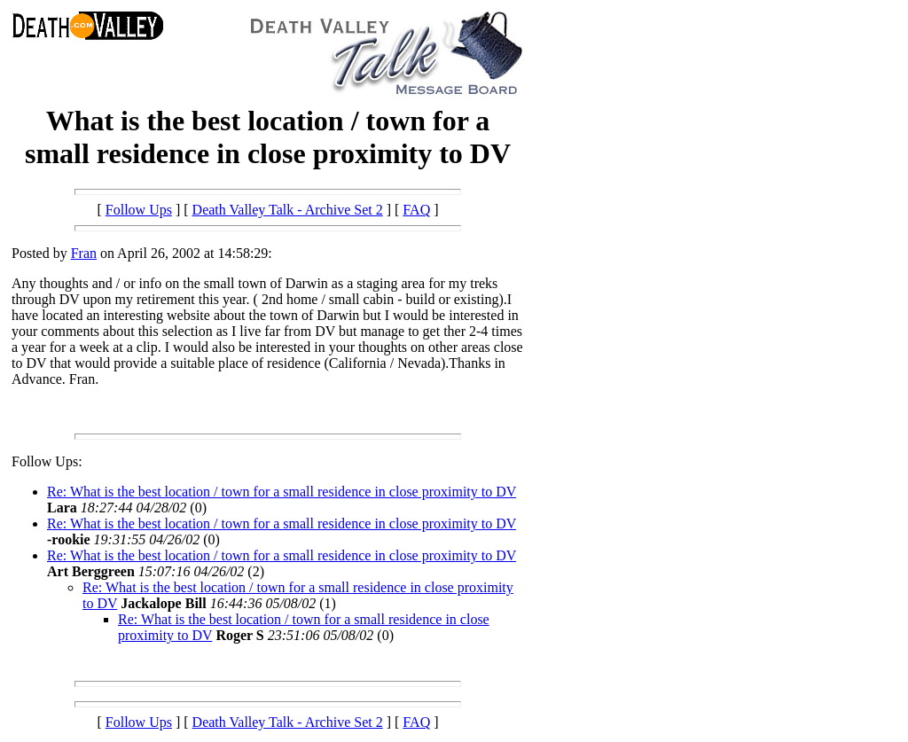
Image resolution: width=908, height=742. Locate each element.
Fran (84, 253)
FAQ (416, 209)
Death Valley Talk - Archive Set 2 (287, 209)
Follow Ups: (47, 461)
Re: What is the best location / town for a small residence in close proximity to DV (281, 491)
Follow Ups (139, 209)
